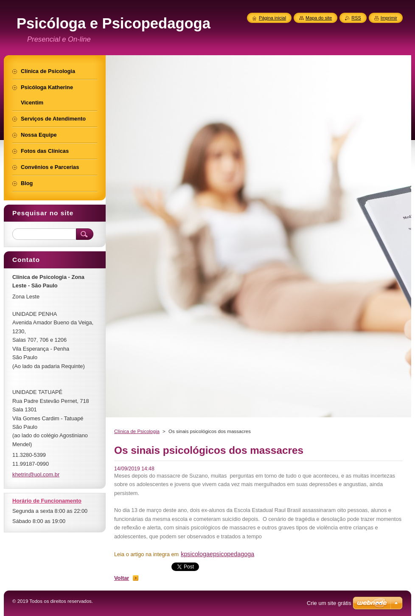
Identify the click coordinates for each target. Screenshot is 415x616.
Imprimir (389, 17)
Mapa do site (319, 17)
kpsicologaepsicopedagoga (217, 554)
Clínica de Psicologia (137, 431)
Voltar (121, 578)
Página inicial (272, 17)
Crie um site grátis (329, 603)
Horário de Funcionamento (46, 501)
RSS (356, 17)
